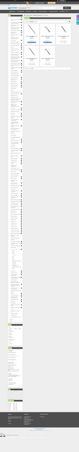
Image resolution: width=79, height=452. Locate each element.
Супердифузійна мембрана (15, 137)
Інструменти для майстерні (37, 15)
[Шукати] (55, 8)
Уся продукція (20, 11)
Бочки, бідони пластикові (15, 45)
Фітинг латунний (13, 81)
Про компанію (28, 11)
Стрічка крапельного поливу (15, 30)
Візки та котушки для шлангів (15, 214)
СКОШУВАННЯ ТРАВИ (14, 299)
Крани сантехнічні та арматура (16, 233)
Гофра (12, 90)
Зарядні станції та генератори (16, 307)
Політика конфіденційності (45, 430)
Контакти (35, 11)
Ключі (13, 258)
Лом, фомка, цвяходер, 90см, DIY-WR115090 (32, 36)
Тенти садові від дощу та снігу (16, 148)
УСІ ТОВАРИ (12, 17)
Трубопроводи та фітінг (15, 203)
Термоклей (14, 263)
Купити (32, 42)
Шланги (12, 47)
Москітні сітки (13, 133)
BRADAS (12, 163)
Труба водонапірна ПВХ (15, 73)
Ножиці (13, 259)
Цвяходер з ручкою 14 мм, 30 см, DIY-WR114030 (47, 36)
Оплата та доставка (43, 11)
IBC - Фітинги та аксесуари (15, 241)
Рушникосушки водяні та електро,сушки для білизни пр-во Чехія (15, 285)
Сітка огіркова (13, 40)
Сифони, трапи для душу (15, 43)
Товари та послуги (29, 15)
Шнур (13, 256)
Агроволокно (13, 113)
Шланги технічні (13, 212)
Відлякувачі (13, 239)
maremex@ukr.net (12, 365)
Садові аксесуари (14, 216)
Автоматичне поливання (15, 52)
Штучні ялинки (13, 171)
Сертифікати (62, 11)
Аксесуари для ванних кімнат (15, 201)
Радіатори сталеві (14, 83)
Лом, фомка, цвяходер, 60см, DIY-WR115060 (32, 59)
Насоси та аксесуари (14, 193)
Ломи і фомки (14, 255)
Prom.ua (44, 428)
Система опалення (14, 272)
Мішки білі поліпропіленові (15, 140)
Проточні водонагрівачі (14, 204)
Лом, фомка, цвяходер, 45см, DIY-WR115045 (63, 36)
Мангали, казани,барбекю (15, 173)
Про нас (11, 319)
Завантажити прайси (53, 11)
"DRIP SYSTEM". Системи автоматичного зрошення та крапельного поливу (15, 57)
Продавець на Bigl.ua (39, 429)
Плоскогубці (14, 262)
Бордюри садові (13, 219)
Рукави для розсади (14, 313)
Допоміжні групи (13, 247)
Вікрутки (13, 250)
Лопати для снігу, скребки (15, 231)
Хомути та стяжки (14, 224)
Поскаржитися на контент (37, 430)
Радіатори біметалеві (14, 85)
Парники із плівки (14, 50)
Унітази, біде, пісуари (14, 295)
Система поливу (13, 178)
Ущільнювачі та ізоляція (15, 209)
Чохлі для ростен (14, 315)
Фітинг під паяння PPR (14, 77)
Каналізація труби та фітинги (15, 63)
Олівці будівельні (15, 265)
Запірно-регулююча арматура (16, 199)
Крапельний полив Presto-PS (15, 185)
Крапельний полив (14, 176)
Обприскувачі (13, 221)
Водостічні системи (14, 95)
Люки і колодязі (13, 88)
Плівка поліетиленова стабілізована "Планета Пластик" (15, 123)
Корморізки (13, 145)
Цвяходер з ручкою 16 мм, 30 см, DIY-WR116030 (47, 59)
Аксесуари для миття (14, 228)
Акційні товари (12, 11)
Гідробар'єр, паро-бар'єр (15, 111)
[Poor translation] (4, 436)
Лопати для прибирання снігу (15, 169)
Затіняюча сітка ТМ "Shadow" (15, 109)
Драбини (13, 268)
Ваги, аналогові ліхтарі (14, 187)
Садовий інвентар (14, 160)
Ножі (13, 252)
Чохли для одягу (13, 135)
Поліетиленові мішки (14, 158)
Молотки (13, 253)
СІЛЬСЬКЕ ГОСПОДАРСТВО (15, 245)
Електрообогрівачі (14, 86)
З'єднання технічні (14, 226)
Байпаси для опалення (14, 97)
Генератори (13, 301)
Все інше (12, 309)
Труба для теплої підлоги (15, 75)
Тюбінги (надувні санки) (15, 168)
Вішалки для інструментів (16, 266)
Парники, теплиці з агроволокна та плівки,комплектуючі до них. (15, 105)
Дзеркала (12, 293)
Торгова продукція (14, 279)
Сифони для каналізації (15, 93)
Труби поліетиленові (14, 70)
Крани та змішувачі (14, 195)
